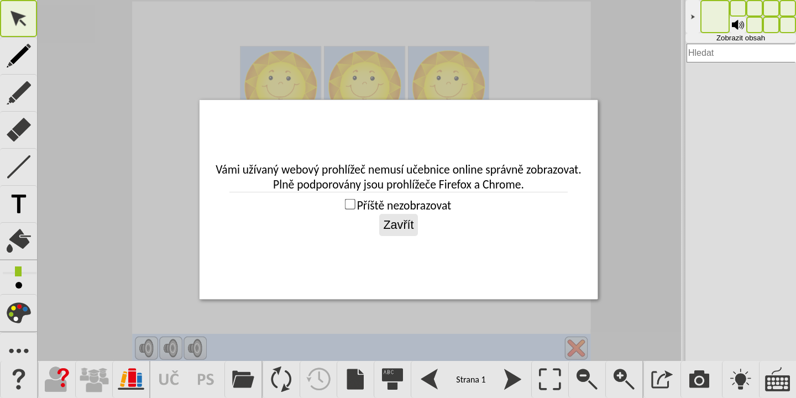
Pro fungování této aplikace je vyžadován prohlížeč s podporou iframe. (359, 180)
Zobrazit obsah (740, 38)
